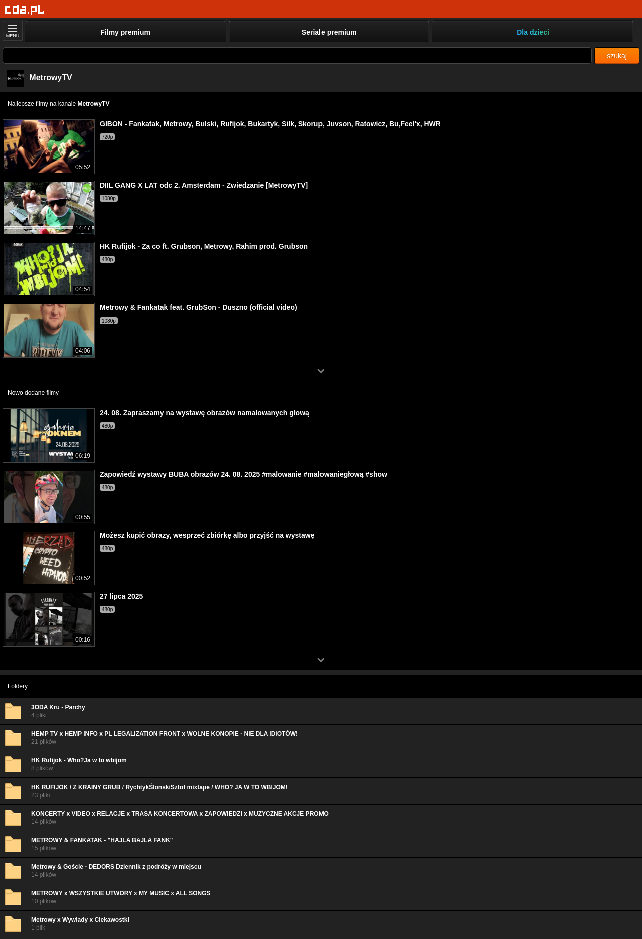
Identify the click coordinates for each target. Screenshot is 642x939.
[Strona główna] (25, 10)
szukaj (617, 56)
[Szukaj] (297, 55)
